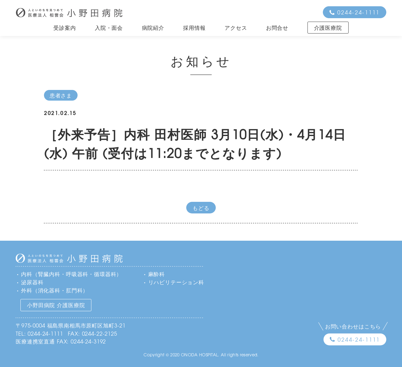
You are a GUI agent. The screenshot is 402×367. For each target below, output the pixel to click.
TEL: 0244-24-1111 (39, 333)
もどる (201, 208)
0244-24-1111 (358, 12)
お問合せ (277, 27)
